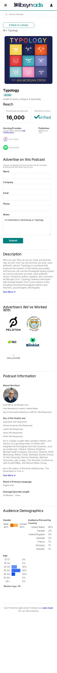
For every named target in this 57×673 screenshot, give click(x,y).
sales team (47, 608)
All (4, 30)
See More (9, 292)
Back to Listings (18, 25)
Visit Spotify (14, 147)
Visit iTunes (14, 139)
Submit (13, 240)
